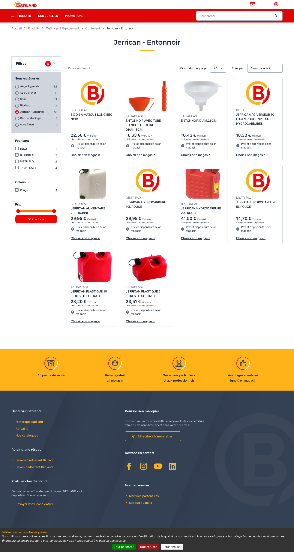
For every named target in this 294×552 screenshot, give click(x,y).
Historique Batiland (29, 428)
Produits (24, 21)
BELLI (23, 154)
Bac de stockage (30, 123)
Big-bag (25, 111)
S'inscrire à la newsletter (155, 442)
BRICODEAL (27, 160)
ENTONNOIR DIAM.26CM (199, 126)
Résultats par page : (194, 74)
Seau (23, 104)
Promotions (74, 21)
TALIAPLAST (28, 173)
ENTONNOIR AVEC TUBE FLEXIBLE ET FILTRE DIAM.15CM (143, 131)
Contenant (92, 34)
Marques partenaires (143, 502)
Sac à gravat (28, 98)
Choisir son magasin (85, 161)
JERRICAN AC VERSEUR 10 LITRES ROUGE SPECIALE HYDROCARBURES (255, 124)
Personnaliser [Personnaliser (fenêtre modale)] (172, 547)
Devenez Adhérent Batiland (35, 466)
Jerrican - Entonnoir (32, 117)
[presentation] (12, 21)
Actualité (21, 434)
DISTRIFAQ (27, 167)
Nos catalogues (26, 441)
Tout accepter (124, 547)
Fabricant (22, 146)
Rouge (24, 195)
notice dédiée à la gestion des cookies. (100, 540)
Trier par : (238, 74)
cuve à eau (27, 130)
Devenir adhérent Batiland (34, 473)
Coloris (20, 188)
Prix (18, 210)
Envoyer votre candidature (34, 510)
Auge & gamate (29, 92)
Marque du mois (140, 509)
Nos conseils (48, 21)
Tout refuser (148, 547)
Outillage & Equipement (62, 34)
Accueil (16, 34)
